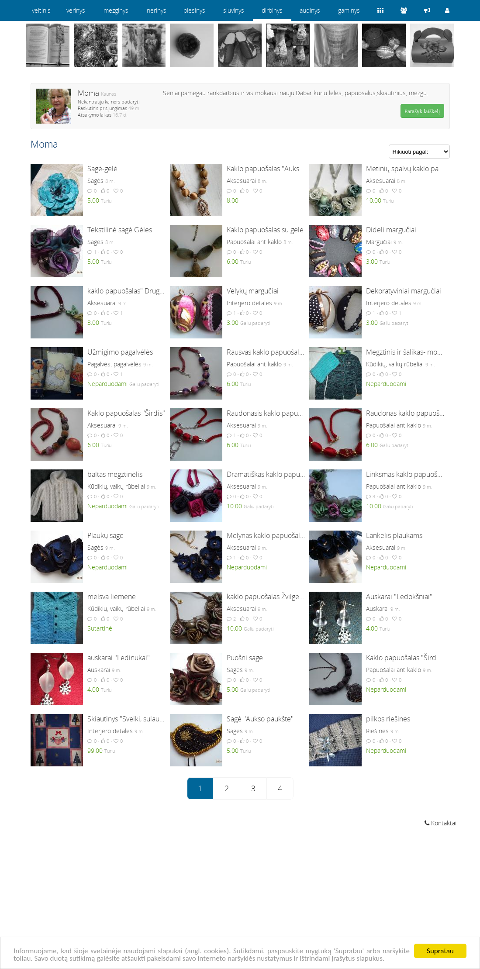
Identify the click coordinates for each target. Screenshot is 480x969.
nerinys (156, 10)
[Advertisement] (240, 899)
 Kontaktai (440, 823)
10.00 (373, 200)
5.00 (93, 200)
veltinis (41, 10)
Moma (88, 93)
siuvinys (233, 10)
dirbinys (272, 10)
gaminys (349, 10)
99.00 (95, 750)
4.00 (372, 628)
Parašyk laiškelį (422, 111)
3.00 (372, 261)
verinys (75, 10)
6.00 (232, 261)
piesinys (194, 10)
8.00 (232, 200)
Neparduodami (107, 383)
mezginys (116, 10)
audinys (310, 10)
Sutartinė (99, 628)
